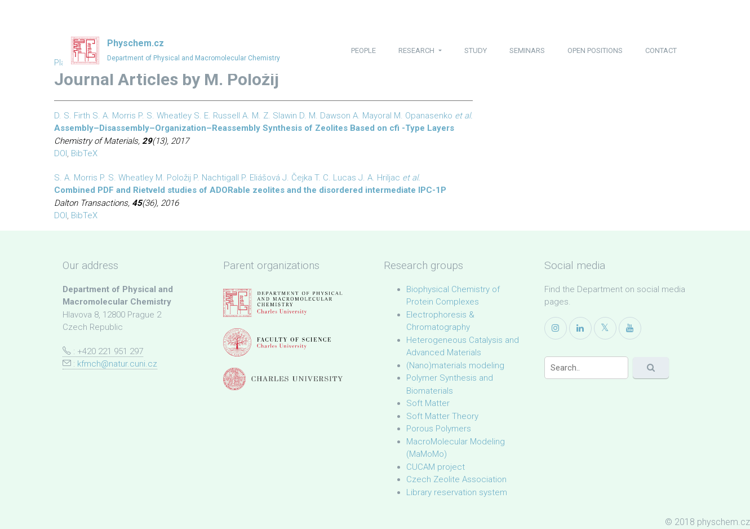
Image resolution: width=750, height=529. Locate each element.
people (363, 50)
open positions (595, 50)
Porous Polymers (438, 429)
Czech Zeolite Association (456, 479)
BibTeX (84, 153)
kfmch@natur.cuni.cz (117, 364)
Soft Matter (428, 403)
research (417, 50)
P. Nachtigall (216, 178)
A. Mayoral (372, 116)
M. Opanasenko (423, 116)
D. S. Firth (72, 116)
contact (661, 50)
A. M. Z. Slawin (269, 116)
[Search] (586, 367)
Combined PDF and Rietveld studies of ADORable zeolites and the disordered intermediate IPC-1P (250, 190)
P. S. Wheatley (165, 116)
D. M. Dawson (324, 116)
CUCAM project (435, 467)
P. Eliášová (260, 178)
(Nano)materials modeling (455, 365)
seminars (527, 50)
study (475, 50)
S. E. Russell (217, 116)
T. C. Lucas (335, 178)
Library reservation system (456, 492)
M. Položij (173, 178)
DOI (60, 153)
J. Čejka (297, 178)
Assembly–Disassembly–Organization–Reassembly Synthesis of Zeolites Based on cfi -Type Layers (254, 128)
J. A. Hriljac (379, 178)
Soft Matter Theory (442, 416)
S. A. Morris (114, 116)
